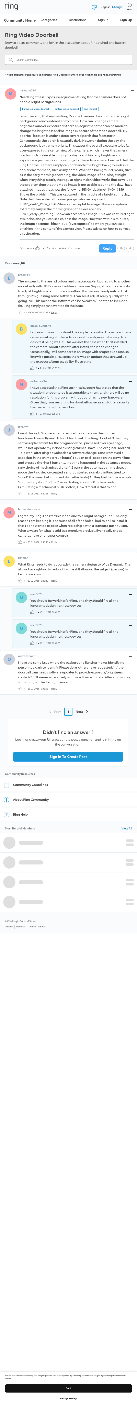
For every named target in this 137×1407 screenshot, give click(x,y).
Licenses (20, 926)
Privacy (9, 926)
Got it (68, 1388)
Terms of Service (36, 926)
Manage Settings (68, 1398)
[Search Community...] (71, 60)
